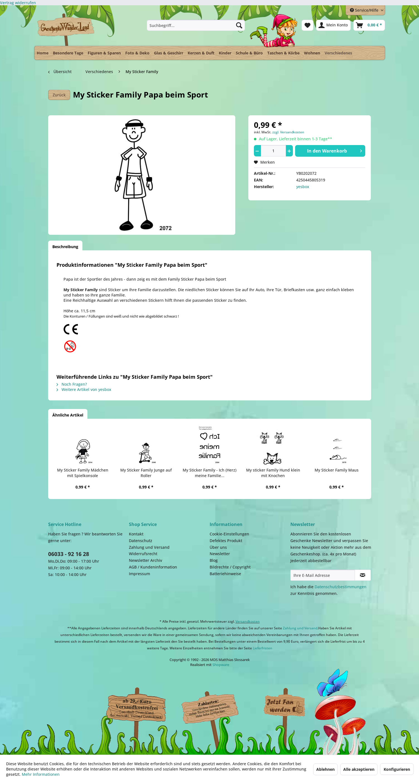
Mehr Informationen (41, 774)
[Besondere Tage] (68, 53)
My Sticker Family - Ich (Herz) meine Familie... (209, 472)
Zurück (59, 95)
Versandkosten (248, 621)
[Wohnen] (312, 53)
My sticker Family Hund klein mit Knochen (273, 472)
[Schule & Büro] (249, 53)
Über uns (218, 547)
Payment (215, 706)
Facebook (284, 706)
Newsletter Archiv (145, 560)
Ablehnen (325, 769)
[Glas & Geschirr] (168, 53)
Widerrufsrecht (143, 553)
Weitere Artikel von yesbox (84, 389)
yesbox (302, 186)
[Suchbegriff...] (196, 25)
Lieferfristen (262, 648)
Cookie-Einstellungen (229, 534)
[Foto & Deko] (137, 53)
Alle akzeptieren (358, 769)
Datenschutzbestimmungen (340, 586)
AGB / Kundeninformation (153, 567)
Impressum (139, 573)
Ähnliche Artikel (67, 415)
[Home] (43, 53)
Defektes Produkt (226, 540)
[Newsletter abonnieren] (363, 575)
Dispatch (136, 707)
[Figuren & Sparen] (104, 53)
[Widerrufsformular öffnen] (18, 2)
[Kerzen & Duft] (201, 53)
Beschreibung (65, 246)
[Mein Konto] (333, 25)
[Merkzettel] (307, 25)
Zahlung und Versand (149, 547)
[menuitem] (196, 25)
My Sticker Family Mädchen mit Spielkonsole (82, 472)
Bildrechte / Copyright (230, 567)
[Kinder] (225, 53)
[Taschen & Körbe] (283, 53)
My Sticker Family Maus (337, 470)
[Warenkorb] (369, 25)
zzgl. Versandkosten (288, 132)
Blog (214, 560)
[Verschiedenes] (338, 51)
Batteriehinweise (225, 573)
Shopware (220, 664)
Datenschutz (140, 540)
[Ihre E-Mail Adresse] (322, 575)
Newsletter (220, 553)
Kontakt (136, 534)
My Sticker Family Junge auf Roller (146, 472)
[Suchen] (239, 25)
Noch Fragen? (72, 384)
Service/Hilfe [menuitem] (364, 10)
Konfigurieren (397, 769)
